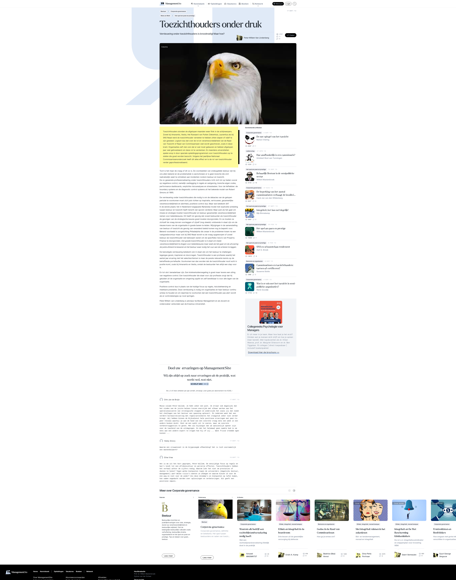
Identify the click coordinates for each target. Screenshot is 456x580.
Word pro (278, 4)
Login (288, 4)
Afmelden (102, 577)
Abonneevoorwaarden (75, 577)
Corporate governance (178, 11)
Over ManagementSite (42, 577)
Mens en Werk (165, 16)
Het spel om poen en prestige (184, 16)
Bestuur (163, 11)
